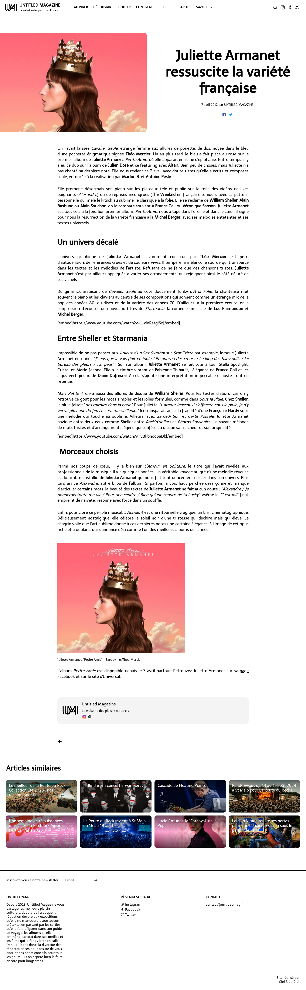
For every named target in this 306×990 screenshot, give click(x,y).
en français (175, 194)
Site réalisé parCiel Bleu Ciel (288, 980)
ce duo (73, 165)
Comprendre (146, 7)
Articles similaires (33, 768)
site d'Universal (106, 676)
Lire (166, 7)
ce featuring (146, 165)
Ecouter (124, 7)
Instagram (131, 904)
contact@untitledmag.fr (225, 904)
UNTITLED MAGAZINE (40, 7)
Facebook (130, 910)
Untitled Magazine (239, 105)
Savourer (204, 7)
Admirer (81, 7)
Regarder (183, 7)
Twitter (128, 915)
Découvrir (102, 7)
